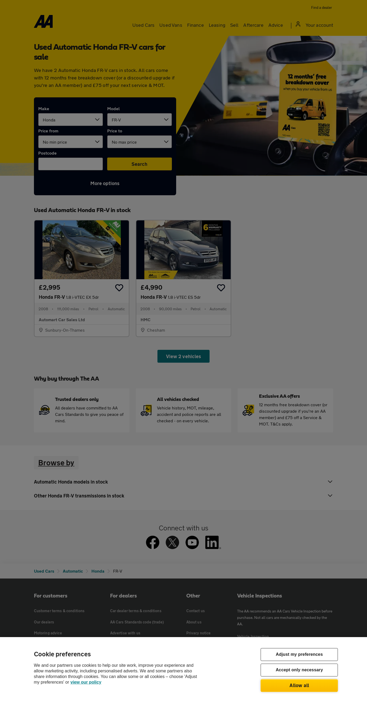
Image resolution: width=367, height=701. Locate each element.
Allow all (299, 685)
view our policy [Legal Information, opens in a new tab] (86, 682)
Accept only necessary (299, 670)
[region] (183, 669)
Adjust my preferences (299, 654)
